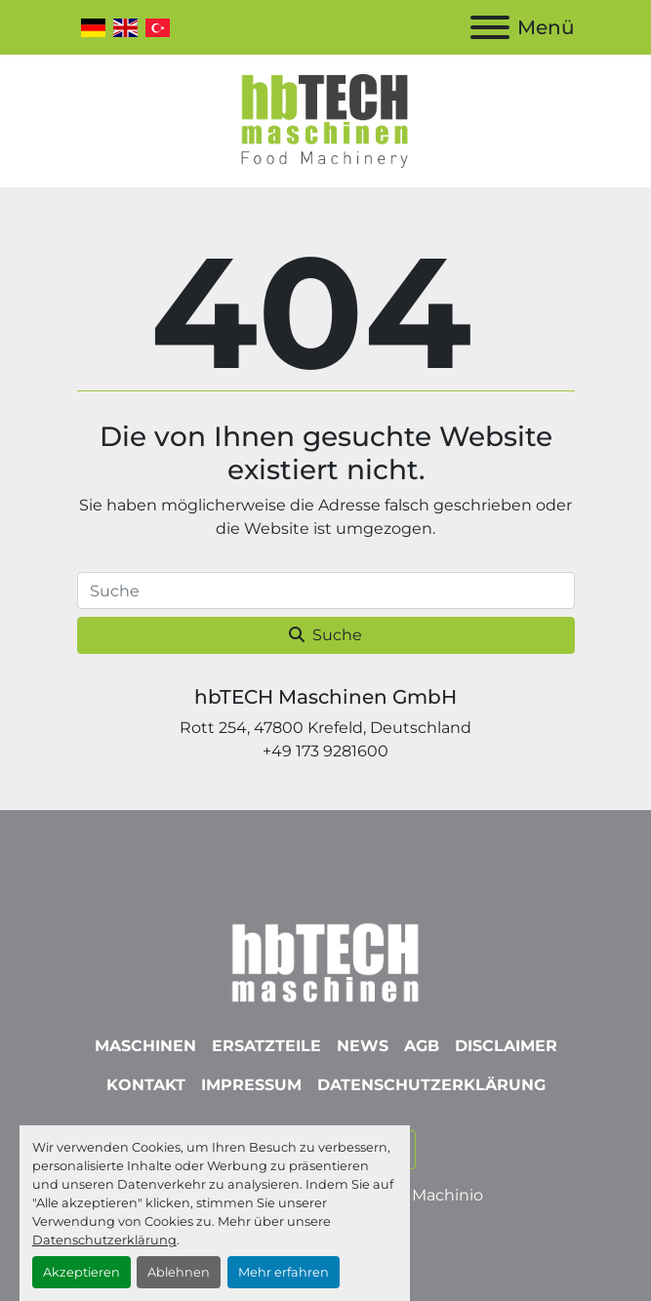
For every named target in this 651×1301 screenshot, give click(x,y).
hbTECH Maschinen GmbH (325, 697)
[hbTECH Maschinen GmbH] (325, 958)
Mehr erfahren (283, 1272)
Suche (325, 635)
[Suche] (326, 590)
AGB (421, 1046)
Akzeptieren (81, 1272)
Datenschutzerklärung (104, 1240)
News (362, 1046)
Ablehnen (178, 1272)
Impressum (251, 1085)
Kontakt (145, 1085)
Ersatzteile (266, 1046)
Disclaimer (506, 1046)
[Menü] (489, 27)
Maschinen (145, 1046)
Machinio (447, 1195)
